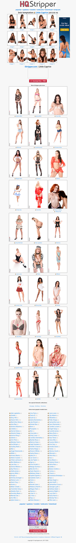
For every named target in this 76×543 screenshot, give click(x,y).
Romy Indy (38, 305)
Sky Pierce (14, 469)
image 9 (42, 46)
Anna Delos (53, 435)
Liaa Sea (13, 464)
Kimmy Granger (16, 478)
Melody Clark (15, 442)
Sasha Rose (34, 453)
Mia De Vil (33, 469)
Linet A (32, 493)
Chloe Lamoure (16, 460)
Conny (51, 471)
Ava (50, 458)
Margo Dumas (35, 467)
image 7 (22, 46)
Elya (50, 478)
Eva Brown (14, 444)
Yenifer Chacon (35, 446)
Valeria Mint (19, 116)
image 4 (42, 29)
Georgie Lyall (53, 487)
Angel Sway (53, 429)
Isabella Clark (34, 478)
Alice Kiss (52, 455)
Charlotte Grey (16, 489)
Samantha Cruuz (55, 484)
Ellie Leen (52, 500)
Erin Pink (14, 440)
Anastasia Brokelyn (55, 475)
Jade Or (32, 455)
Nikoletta (52, 418)
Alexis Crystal (15, 458)
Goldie (51, 467)
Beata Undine (54, 469)
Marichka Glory (16, 422)
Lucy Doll (52, 493)
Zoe (58, 399)
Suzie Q (32, 418)
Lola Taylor (33, 460)
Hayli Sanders (34, 444)
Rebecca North (35, 487)
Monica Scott (53, 451)
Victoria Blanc (38, 367)
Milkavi (58, 274)
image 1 (12, 29)
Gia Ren (39, 399)
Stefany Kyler (53, 489)
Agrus (32, 462)
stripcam (57, 10)
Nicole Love (34, 484)
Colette (13, 429)
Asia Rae (14, 424)
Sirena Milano (15, 467)
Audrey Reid (15, 446)
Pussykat (33, 429)
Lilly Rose (18, 336)
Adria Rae (52, 464)
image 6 (12, 46)
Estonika (38, 210)
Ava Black (52, 460)
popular (18, 10)
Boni (31, 426)
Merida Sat (14, 495)
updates (26, 10)
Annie (13, 484)
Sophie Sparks (35, 475)
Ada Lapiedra (38, 243)
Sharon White (34, 451)
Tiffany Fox (58, 211)
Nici (31, 431)
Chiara (51, 473)
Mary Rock (52, 433)
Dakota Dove (53, 462)
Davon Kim (14, 420)
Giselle (13, 415)
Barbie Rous (34, 440)
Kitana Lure (15, 480)
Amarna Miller (58, 210)
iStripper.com (31, 66)
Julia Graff (52, 482)
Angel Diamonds (16, 451)
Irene (32, 480)
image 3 (32, 29)
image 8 (32, 46)
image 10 (52, 46)
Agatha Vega (19, 367)
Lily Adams (53, 415)
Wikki (12, 453)
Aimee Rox (33, 424)
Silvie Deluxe (34, 500)
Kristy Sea (19, 210)
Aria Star (52, 444)
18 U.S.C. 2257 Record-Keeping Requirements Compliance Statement (32, 537)
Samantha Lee (54, 422)
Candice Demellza (36, 438)
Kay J (31, 498)
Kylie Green (15, 500)
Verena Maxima (16, 426)
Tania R (32, 415)
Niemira (58, 243)
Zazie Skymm (34, 471)
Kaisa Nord (53, 495)
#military (37, 406)
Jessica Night (53, 491)
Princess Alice (58, 147)
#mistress (43, 406)
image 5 (52, 29)
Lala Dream (34, 422)
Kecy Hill (14, 418)
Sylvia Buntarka (35, 420)
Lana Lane (19, 274)
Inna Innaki (34, 464)
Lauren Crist (19, 305)
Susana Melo (53, 442)
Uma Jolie (33, 433)
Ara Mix (13, 498)
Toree (51, 449)
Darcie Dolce (19, 399)
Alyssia (32, 491)
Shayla (13, 475)
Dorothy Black (15, 493)
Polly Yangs (53, 420)
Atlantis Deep (15, 433)
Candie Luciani (54, 426)
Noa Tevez (52, 438)
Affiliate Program (55, 537)
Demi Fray (14, 482)
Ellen (31, 482)
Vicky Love (33, 435)
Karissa (38, 178)
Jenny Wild (38, 116)
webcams (40, 10)
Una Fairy (38, 336)
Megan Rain (19, 178)
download (48, 10)
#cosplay (32, 406)
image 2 (22, 29)
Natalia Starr (15, 491)
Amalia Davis (53, 446)
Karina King (15, 435)
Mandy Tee (53, 498)
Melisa (58, 178)
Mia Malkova (15, 462)
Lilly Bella (58, 336)
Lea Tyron (33, 458)
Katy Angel (53, 480)
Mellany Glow (34, 473)
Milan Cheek (15, 487)
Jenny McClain (19, 243)
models (33, 10)
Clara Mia (58, 116)
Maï (12, 449)
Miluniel (19, 147)
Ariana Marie (15, 455)
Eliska (38, 274)
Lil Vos (32, 495)
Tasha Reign (34, 449)
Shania (58, 305)
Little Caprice (42, 12)
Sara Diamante (54, 424)
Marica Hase (34, 442)
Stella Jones (15, 471)
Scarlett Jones (38, 147)
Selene (13, 438)
